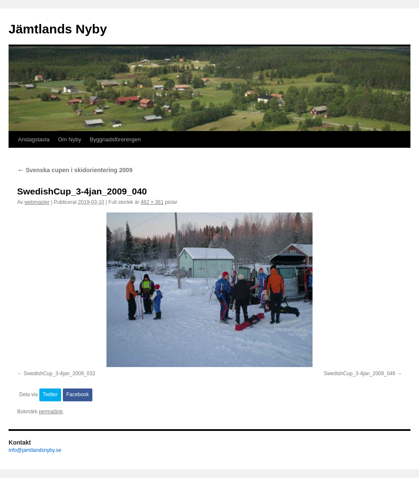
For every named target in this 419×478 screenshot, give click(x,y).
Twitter (50, 394)
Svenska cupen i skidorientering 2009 (75, 170)
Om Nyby (69, 139)
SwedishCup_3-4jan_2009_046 (359, 373)
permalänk (51, 412)
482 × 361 (152, 202)
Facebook (77, 394)
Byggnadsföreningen (115, 139)
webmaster (37, 202)
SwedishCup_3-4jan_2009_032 (59, 373)
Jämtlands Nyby (58, 29)
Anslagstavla (34, 139)
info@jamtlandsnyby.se (35, 450)
